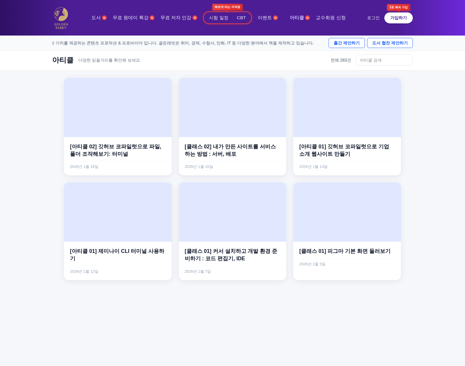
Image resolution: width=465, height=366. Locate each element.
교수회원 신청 (330, 17)
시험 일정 (218, 17)
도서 (99, 17)
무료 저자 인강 (179, 17)
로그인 (373, 17)
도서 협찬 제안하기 (390, 43)
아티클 (300, 17)
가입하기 (398, 17)
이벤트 (268, 17)
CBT (241, 17)
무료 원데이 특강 (134, 17)
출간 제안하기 (347, 43)
